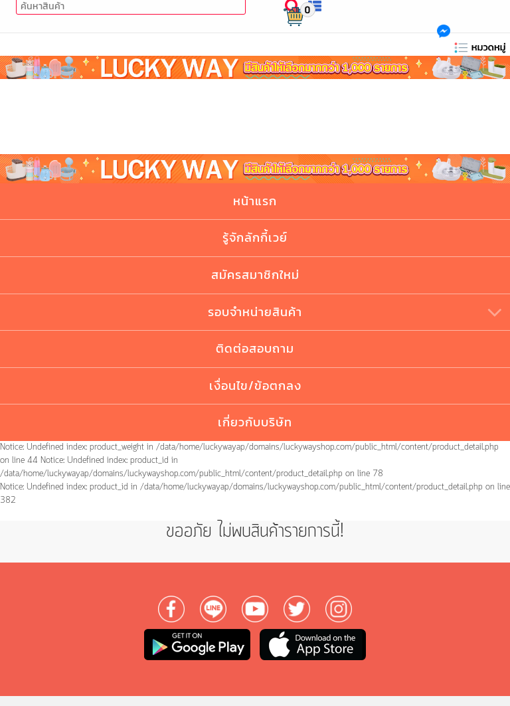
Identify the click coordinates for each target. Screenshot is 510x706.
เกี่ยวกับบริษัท (255, 422)
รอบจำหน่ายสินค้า (255, 312)
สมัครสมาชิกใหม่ (255, 275)
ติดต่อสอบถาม (255, 348)
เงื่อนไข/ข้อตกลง (255, 386)
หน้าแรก (255, 201)
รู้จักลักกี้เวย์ (255, 237)
